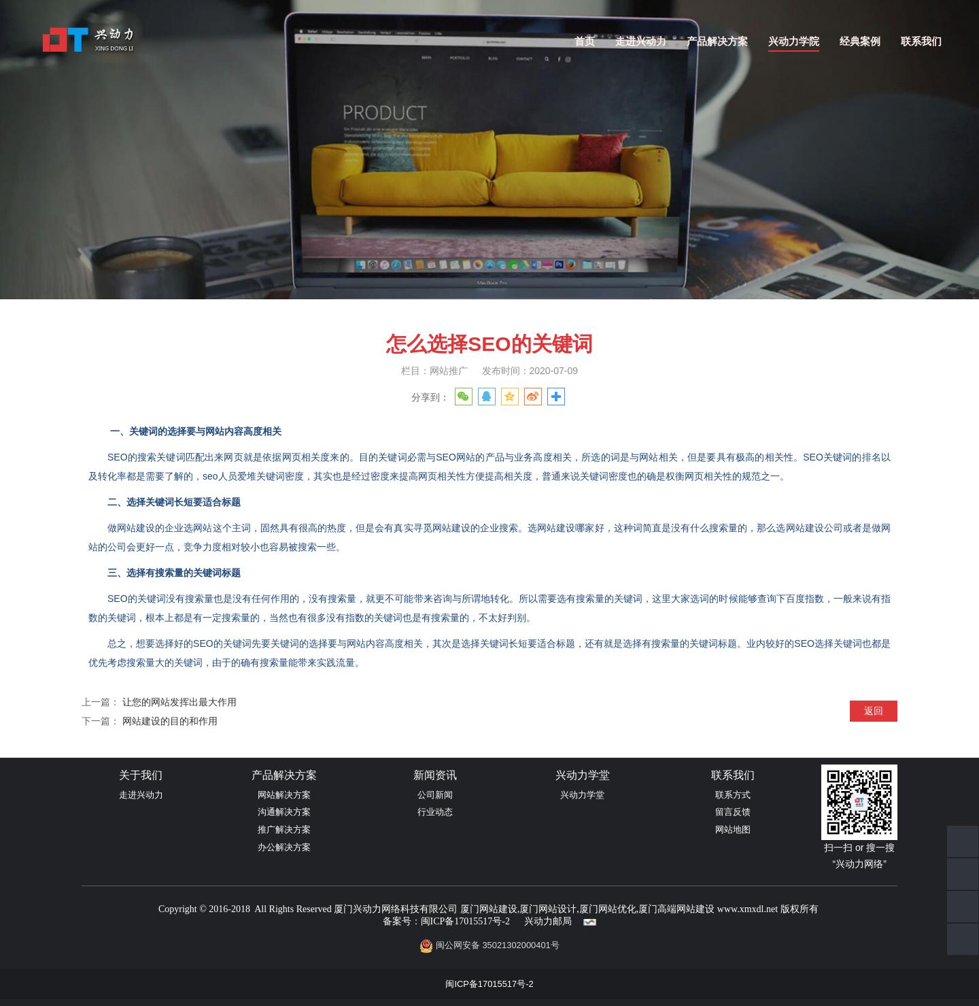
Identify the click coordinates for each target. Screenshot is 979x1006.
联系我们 (921, 41)
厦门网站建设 (488, 909)
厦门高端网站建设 (676, 909)
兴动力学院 (793, 41)
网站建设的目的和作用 (170, 721)
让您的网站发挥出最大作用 (179, 702)
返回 (873, 710)
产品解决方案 (717, 41)
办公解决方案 (284, 847)
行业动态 (435, 812)
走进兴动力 (640, 41)
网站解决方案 (284, 795)
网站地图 (733, 829)
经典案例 (860, 41)
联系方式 (733, 795)
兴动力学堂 (582, 795)
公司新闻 (435, 795)
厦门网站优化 (607, 909)
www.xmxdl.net (747, 909)
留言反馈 (733, 812)
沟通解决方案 (284, 812)
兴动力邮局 (548, 921)
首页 (584, 41)
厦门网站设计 (548, 909)
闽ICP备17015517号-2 (465, 921)
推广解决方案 (284, 829)
